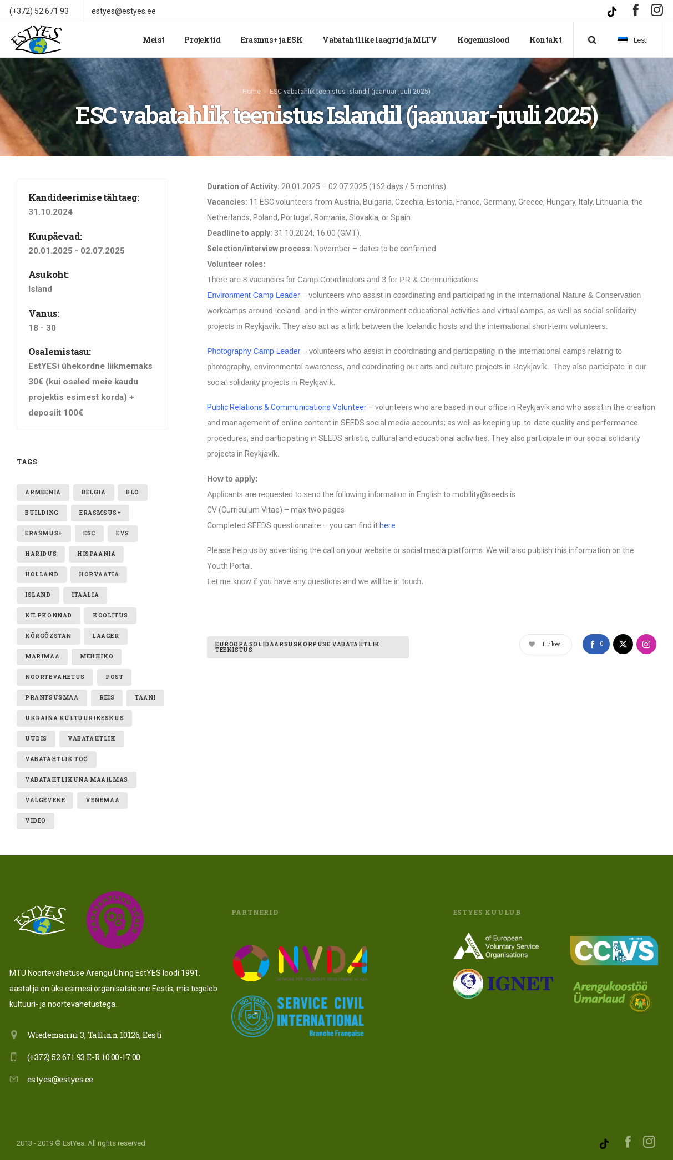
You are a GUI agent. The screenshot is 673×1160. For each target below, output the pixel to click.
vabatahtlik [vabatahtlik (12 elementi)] (92, 734)
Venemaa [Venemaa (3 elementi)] (102, 795)
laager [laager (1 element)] (105, 631)
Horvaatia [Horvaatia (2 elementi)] (99, 570)
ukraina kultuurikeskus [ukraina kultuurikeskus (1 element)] (74, 713)
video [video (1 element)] (35, 816)
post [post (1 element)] (114, 672)
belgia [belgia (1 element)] (94, 488)
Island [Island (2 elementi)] (38, 590)
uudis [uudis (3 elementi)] (36, 734)
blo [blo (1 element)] (132, 488)
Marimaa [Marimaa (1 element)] (42, 652)
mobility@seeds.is (483, 490)
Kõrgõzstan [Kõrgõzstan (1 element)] (48, 631)
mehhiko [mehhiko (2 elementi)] (96, 652)
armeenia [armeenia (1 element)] (43, 488)
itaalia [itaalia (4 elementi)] (85, 590)
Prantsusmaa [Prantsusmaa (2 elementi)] (52, 693)
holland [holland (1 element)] (41, 570)
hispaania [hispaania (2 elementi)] (96, 549)
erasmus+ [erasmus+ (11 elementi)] (44, 529)
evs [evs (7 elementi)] (122, 529)
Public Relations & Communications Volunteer (287, 403)
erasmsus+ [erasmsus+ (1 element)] (100, 508)
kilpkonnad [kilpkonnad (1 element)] (48, 611)
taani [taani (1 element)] (145, 693)
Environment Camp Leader (253, 291)
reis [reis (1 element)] (106, 693)
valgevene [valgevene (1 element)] (45, 795)
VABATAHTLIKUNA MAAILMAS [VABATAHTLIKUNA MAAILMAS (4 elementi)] (76, 775)
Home (251, 89)
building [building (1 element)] (42, 508)
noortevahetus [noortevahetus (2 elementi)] (55, 672)
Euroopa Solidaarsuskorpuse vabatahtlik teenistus (297, 643)
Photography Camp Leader (253, 347)
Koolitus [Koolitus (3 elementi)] (110, 611)
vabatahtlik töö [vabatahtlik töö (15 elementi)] (56, 754)
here (387, 521)
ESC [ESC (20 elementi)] (89, 529)
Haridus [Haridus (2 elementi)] (41, 549)
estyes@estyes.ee (60, 1074)
